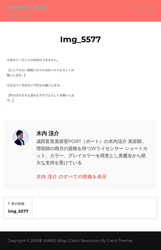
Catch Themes (119, 240)
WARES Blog (28, 7)
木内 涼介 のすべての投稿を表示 (71, 177)
